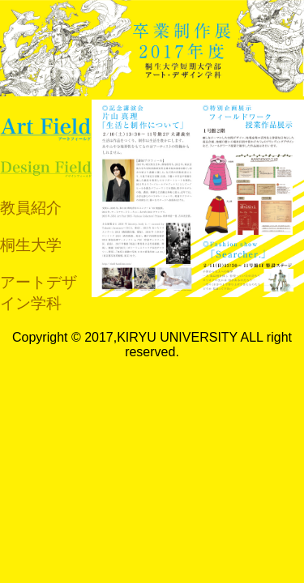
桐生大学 (31, 244)
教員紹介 (31, 207)
